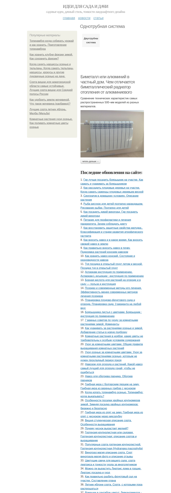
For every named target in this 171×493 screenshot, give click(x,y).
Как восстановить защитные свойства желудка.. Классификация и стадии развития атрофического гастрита (111, 231)
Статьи (98, 18)
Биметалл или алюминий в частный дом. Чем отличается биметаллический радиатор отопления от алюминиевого (107, 84)
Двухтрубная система (91, 40)
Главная (69, 18)
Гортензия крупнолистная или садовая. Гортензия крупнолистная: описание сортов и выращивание (108, 436)
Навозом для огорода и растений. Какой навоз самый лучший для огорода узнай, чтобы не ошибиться (111, 368)
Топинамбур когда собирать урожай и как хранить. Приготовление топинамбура (52, 44)
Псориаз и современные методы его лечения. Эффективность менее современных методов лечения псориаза (111, 292)
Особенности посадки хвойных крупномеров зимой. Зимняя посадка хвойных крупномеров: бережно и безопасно (110, 404)
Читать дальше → (90, 161)
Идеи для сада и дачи (85, 6)
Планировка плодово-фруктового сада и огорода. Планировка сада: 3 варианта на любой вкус (110, 304)
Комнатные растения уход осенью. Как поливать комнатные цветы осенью (51, 123)
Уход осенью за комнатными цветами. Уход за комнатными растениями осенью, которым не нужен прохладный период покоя (111, 356)
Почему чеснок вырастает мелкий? (106, 428)
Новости (84, 18)
